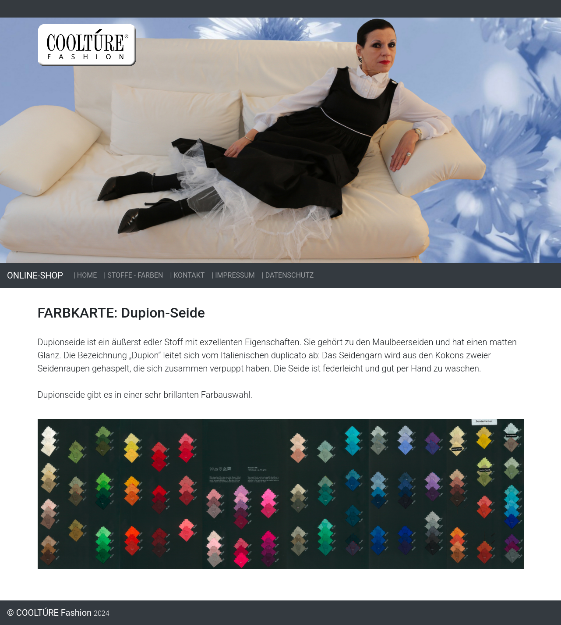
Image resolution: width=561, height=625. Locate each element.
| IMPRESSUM (233, 275)
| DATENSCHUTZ (288, 275)
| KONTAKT (187, 275)
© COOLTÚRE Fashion (58, 612)
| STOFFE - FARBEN (133, 275)
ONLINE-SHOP (35, 275)
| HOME (85, 275)
